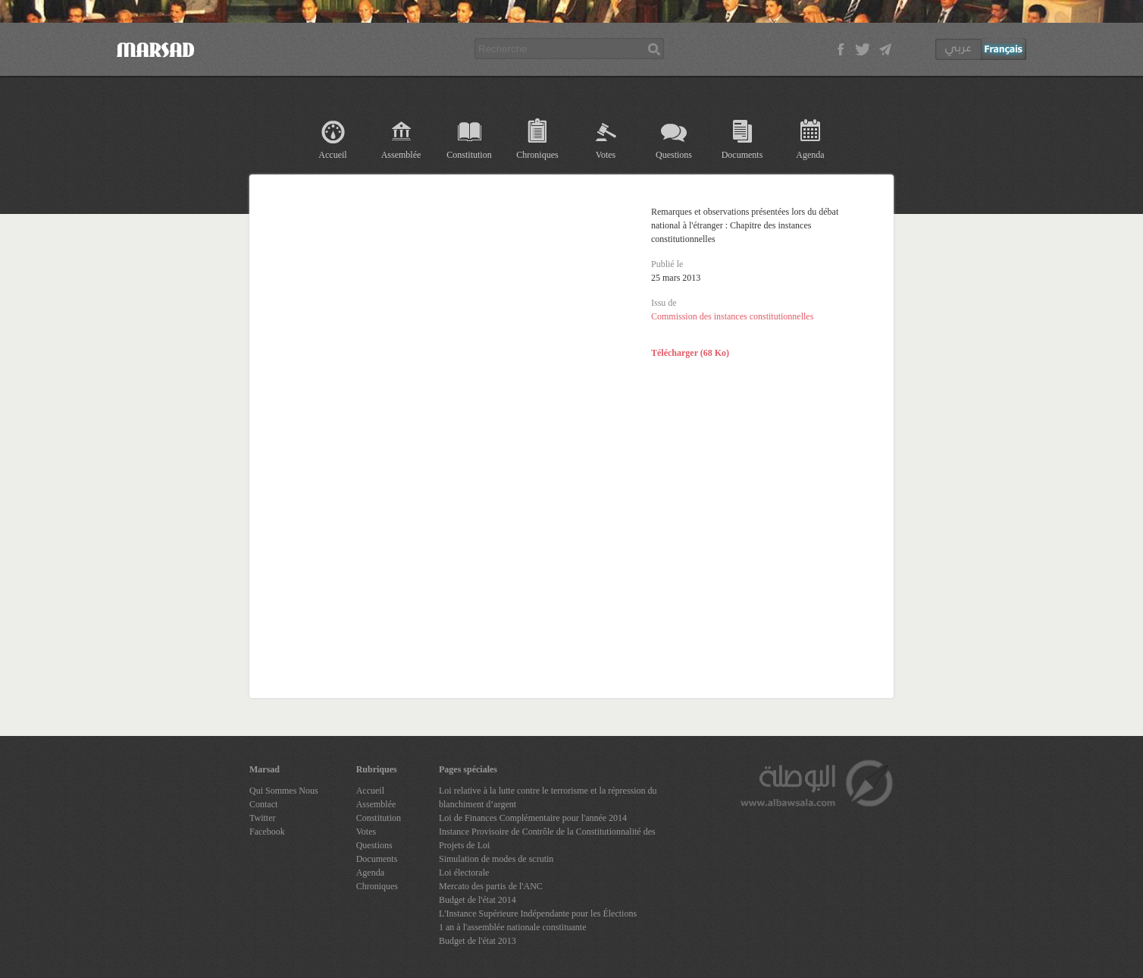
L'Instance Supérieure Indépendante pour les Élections (538, 913)
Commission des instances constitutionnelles (732, 316)
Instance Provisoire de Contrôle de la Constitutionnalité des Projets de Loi (547, 838)
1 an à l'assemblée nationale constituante (512, 927)
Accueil (332, 154)
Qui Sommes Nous (283, 790)
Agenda (810, 154)
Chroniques (537, 154)
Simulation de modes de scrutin (496, 859)
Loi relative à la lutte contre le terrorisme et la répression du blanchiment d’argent (548, 797)
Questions (674, 154)
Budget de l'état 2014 (477, 900)
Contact (263, 804)
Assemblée (401, 154)
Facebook (267, 831)
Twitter (262, 818)
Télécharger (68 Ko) (690, 352)
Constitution (468, 154)
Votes (605, 154)
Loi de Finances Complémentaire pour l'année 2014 (533, 818)
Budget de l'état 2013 (477, 941)
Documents (742, 154)
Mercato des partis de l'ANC (491, 886)
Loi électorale (464, 872)
